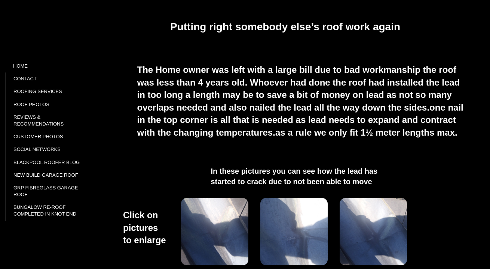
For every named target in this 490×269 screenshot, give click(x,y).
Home (20, 66)
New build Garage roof (45, 175)
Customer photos (38, 136)
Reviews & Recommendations (38, 120)
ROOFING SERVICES (37, 91)
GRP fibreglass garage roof (45, 191)
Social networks (37, 149)
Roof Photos (31, 104)
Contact (25, 78)
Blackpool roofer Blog (46, 162)
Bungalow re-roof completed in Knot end (44, 210)
